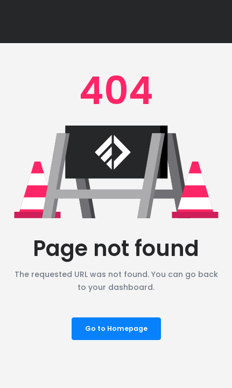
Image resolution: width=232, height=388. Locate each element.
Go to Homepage (116, 328)
